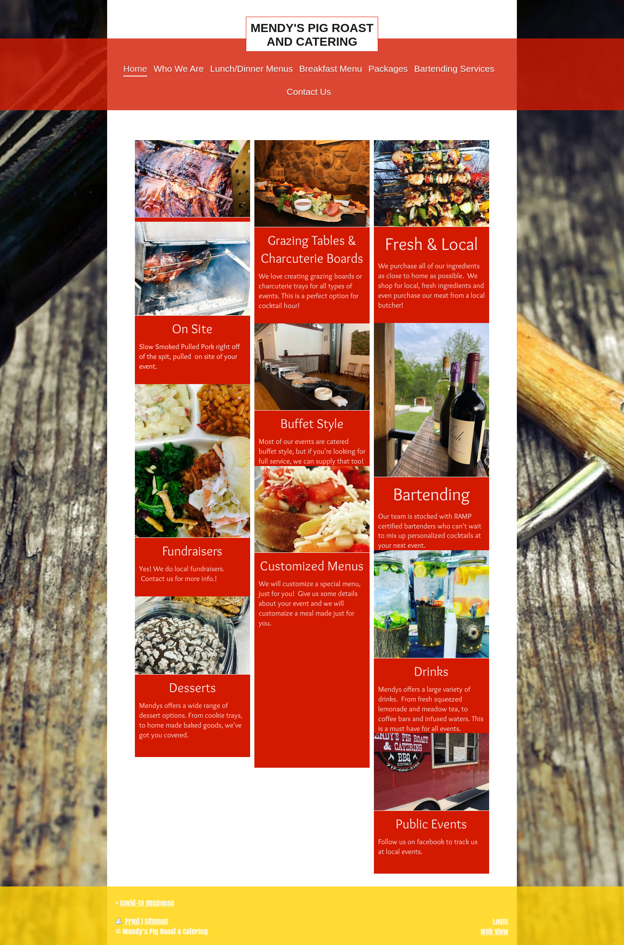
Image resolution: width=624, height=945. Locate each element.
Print (128, 921)
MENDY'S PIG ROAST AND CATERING (312, 34)
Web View (494, 931)
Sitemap (156, 921)
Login (500, 921)
